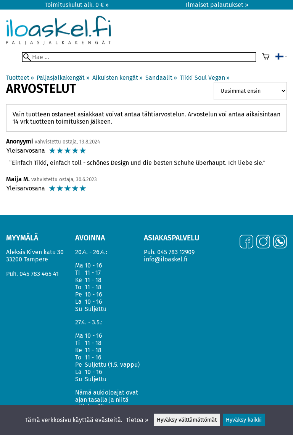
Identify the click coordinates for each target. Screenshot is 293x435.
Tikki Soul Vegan (205, 77)
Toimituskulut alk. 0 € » (77, 4)
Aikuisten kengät (117, 77)
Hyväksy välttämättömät (187, 420)
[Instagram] (263, 242)
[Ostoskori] (265, 57)
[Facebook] (246, 242)
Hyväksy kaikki (244, 420)
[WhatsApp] (280, 242)
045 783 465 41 (39, 273)
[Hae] (139, 57)
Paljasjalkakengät (63, 77)
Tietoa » (137, 420)
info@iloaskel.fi (165, 259)
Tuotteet (20, 77)
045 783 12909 (176, 252)
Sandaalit (161, 77)
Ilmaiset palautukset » (217, 4)
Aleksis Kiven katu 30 (35, 252)
